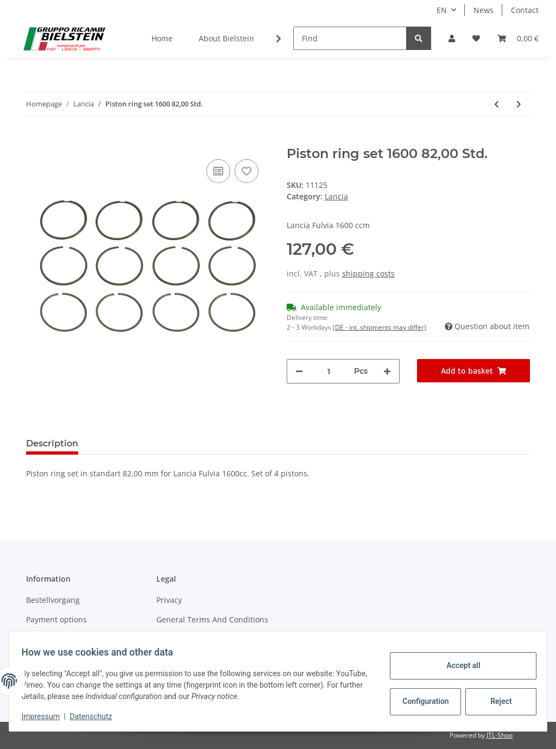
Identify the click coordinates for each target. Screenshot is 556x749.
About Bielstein (226, 38)
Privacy (169, 600)
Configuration (422, 701)
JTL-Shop (499, 735)
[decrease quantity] (299, 371)
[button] (452, 38)
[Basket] (518, 38)
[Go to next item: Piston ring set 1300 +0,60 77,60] (519, 104)
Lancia (336, 196)
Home (162, 38)
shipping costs (368, 273)
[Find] (350, 38)
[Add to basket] (34, 140)
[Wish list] (476, 38)
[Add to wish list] (246, 171)
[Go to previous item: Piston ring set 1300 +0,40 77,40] (496, 104)
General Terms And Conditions (212, 619)
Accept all (458, 665)
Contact (525, 10)
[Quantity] (328, 371)
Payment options (56, 619)
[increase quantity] (387, 371)
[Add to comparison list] (218, 171)
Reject (496, 701)
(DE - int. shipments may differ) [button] (379, 327)
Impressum (46, 716)
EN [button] (442, 10)
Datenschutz (96, 716)
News (483, 10)
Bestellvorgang (53, 600)
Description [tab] (52, 443)
